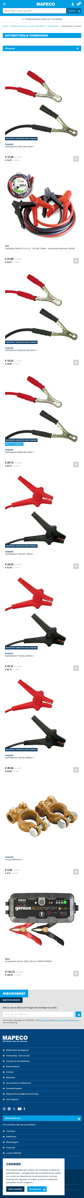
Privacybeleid (44, 1020)
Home (5, 26)
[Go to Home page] (46, 4)
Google (76, 1020)
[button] (42, 48)
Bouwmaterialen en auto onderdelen (28, 26)
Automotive (53, 26)
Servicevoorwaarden (62, 1020)
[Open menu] (4, 4)
